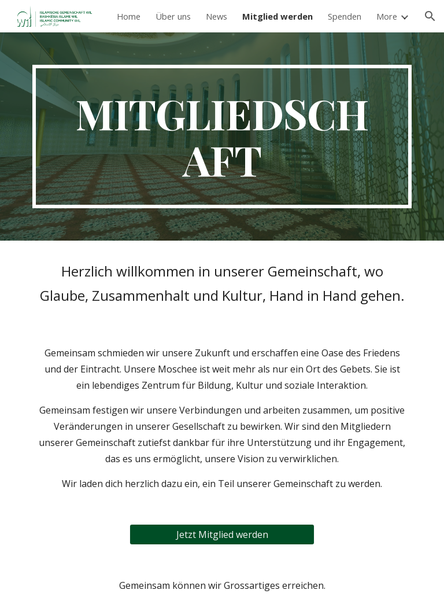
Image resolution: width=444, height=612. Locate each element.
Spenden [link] (344, 16)
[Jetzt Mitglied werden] (221, 534)
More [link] (386, 16)
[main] (221, 136)
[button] (430, 16)
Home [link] (128, 16)
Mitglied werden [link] (277, 16)
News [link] (216, 16)
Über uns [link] (173, 16)
